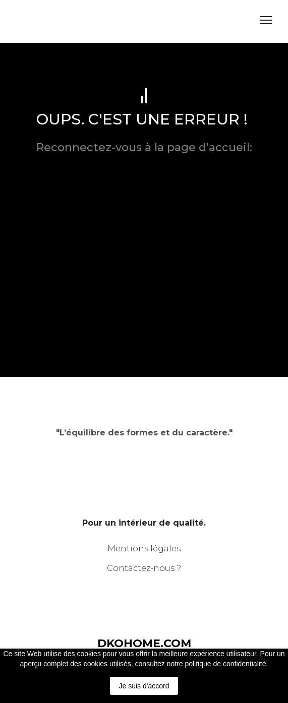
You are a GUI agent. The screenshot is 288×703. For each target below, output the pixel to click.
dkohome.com (144, 161)
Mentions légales (144, 548)
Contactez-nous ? (144, 568)
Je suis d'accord (144, 686)
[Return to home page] (47, 20)
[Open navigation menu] (266, 20)
